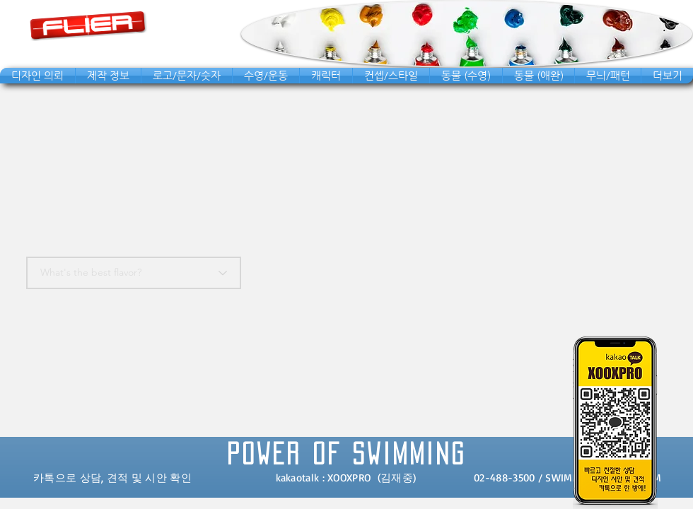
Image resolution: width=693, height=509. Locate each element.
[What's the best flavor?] (133, 273)
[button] (37, 75)
